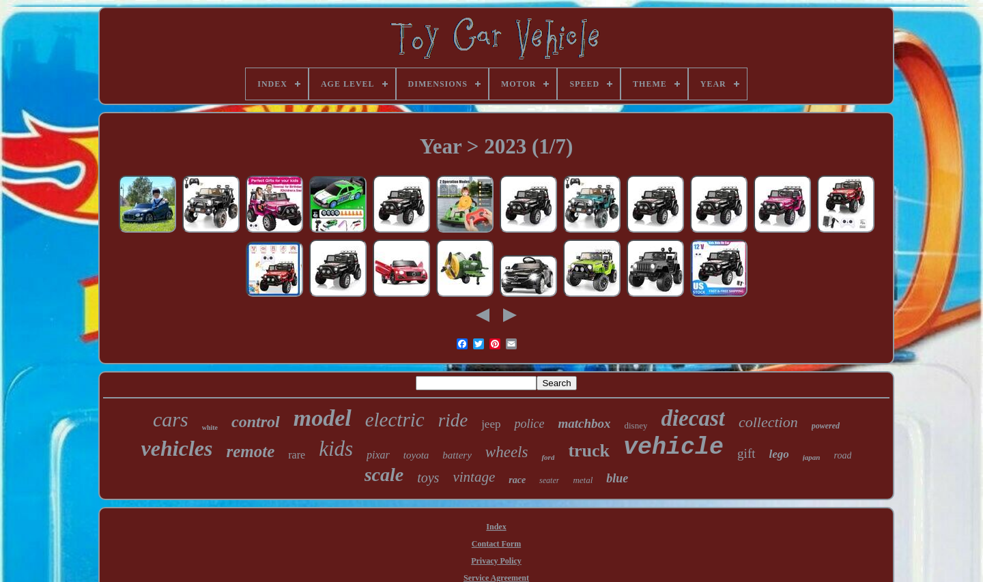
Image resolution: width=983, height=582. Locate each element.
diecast (692, 418)
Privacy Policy (496, 561)
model (323, 418)
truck (589, 451)
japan (812, 457)
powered (826, 426)
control (255, 422)
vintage (474, 477)
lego (779, 454)
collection (768, 422)
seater (549, 480)
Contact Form (496, 544)
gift (746, 453)
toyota (416, 455)
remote (250, 451)
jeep (490, 424)
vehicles (177, 448)
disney (636, 425)
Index (496, 527)
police (529, 424)
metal (583, 480)
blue (617, 478)
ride (453, 420)
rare (296, 455)
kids (336, 449)
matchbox (584, 423)
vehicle (673, 447)
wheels (506, 452)
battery (457, 455)
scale (384, 474)
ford (547, 457)
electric (395, 420)
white (210, 427)
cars (170, 419)
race (517, 480)
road (842, 455)
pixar (378, 455)
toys (428, 477)
